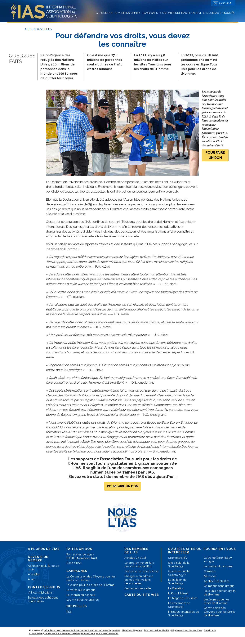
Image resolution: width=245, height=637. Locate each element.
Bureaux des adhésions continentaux (43, 599)
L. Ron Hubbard (178, 593)
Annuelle (33, 574)
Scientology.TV (177, 557)
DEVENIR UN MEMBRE (128, 12)
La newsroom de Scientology (179, 604)
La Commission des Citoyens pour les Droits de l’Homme (91, 578)
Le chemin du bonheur (80, 594)
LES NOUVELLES (197, 12)
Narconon (210, 576)
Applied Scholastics (216, 581)
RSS (69, 611)
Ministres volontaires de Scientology (183, 613)
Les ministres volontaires (82, 599)
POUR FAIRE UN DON (215, 154)
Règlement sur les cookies (186, 630)
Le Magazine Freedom (182, 598)
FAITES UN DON (104, 12)
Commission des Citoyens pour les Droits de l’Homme (219, 611)
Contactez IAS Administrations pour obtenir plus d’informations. (81, 633)
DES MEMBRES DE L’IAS (173, 12)
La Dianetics (176, 588)
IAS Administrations (40, 592)
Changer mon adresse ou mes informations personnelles (138, 579)
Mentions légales (132, 630)
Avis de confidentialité (156, 630)
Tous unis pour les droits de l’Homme (90, 584)
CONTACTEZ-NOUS (220, 12)
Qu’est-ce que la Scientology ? (178, 572)
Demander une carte (137, 588)
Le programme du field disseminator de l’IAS (139, 564)
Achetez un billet (135, 557)
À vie (31, 579)
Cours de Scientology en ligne (218, 559)
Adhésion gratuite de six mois (43, 567)
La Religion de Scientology (177, 581)
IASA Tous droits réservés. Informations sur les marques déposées (82, 630)
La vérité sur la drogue (81, 589)
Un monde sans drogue (219, 585)
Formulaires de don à (81, 556)
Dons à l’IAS (74, 562)
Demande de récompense (141, 571)
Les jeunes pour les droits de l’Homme (216, 601)
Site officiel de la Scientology (178, 564)
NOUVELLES (76, 606)
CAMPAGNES (150, 12)
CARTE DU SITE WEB (141, 595)
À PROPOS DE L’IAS (44, 549)
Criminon (209, 571)
